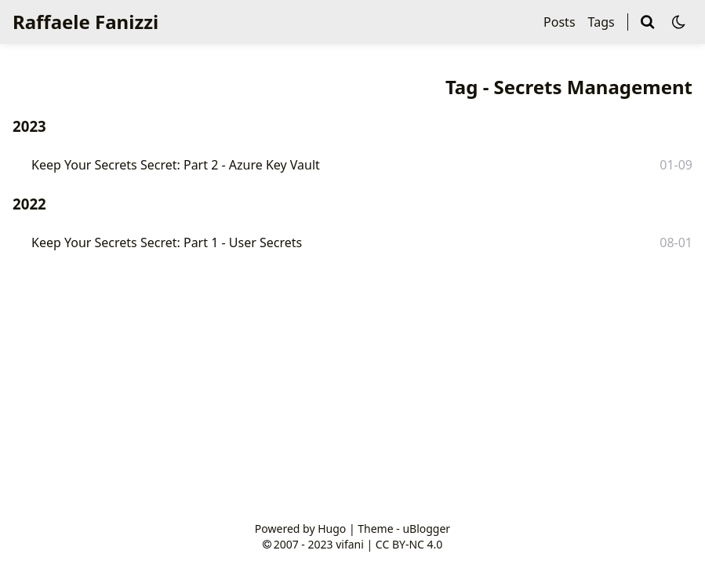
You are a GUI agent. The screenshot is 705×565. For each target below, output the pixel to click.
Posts (559, 22)
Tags (601, 22)
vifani (350, 544)
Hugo (332, 528)
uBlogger (426, 528)
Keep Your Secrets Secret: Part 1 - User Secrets (166, 242)
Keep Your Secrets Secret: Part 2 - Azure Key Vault (175, 164)
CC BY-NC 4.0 (409, 544)
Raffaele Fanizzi (85, 22)
